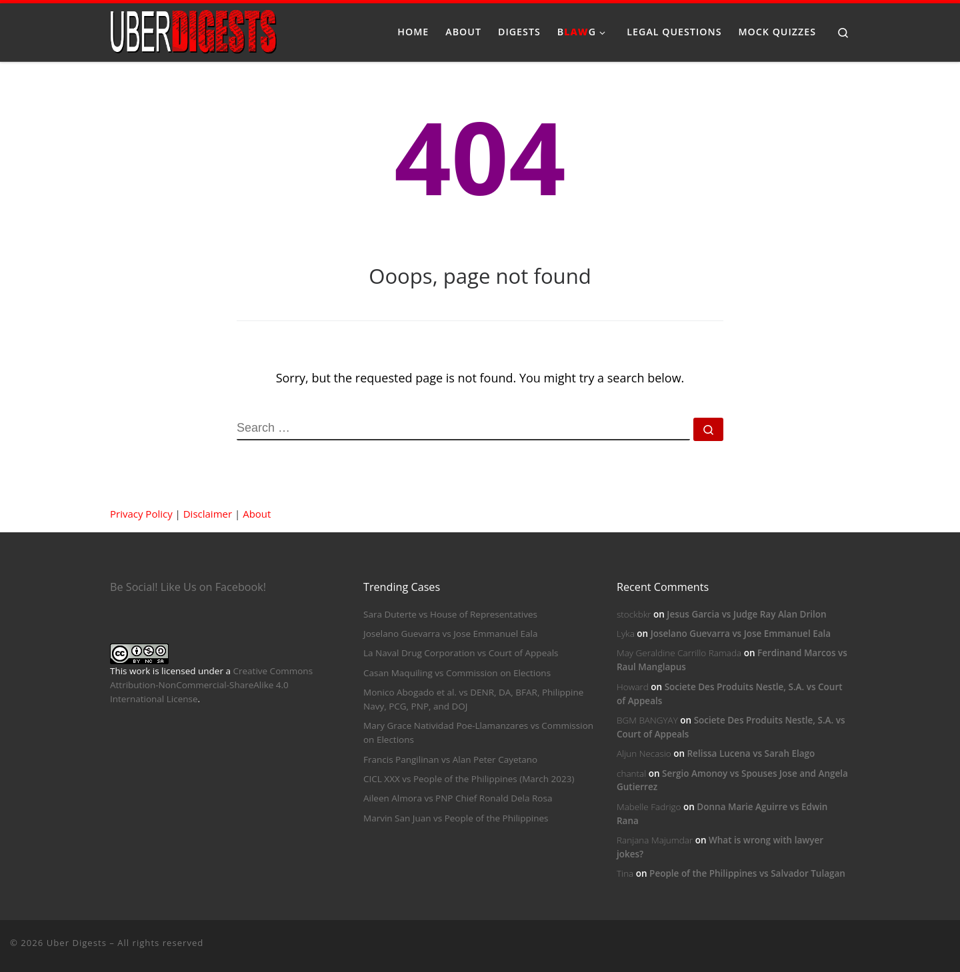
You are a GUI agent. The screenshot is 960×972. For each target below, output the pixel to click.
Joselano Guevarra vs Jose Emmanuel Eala (450, 634)
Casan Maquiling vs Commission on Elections (457, 673)
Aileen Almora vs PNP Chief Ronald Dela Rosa (457, 798)
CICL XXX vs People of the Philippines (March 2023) (468, 779)
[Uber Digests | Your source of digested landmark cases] (193, 29)
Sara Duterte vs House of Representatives (450, 614)
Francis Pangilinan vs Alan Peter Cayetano (450, 759)
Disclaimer (207, 513)
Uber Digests (77, 943)
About (257, 513)
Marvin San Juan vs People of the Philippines (455, 818)
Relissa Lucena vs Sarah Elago (751, 753)
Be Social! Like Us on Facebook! (188, 587)
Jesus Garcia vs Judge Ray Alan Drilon (746, 614)
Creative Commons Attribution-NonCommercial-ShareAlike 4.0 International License (211, 685)
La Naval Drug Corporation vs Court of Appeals (461, 653)
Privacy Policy (141, 513)
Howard (633, 687)
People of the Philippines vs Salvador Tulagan (747, 873)
